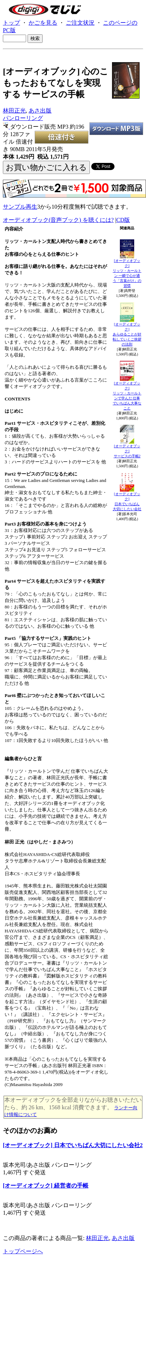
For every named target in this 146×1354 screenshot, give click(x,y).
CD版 (123, 220)
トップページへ (23, 1251)
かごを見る (43, 23)
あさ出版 (40, 111)
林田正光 (14, 111)
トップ (11, 23)
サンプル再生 (20, 207)
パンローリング (23, 118)
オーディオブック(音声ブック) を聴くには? (58, 220)
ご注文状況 (80, 23)
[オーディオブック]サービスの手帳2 (127, 451)
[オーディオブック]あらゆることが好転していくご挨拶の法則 (127, 334)
